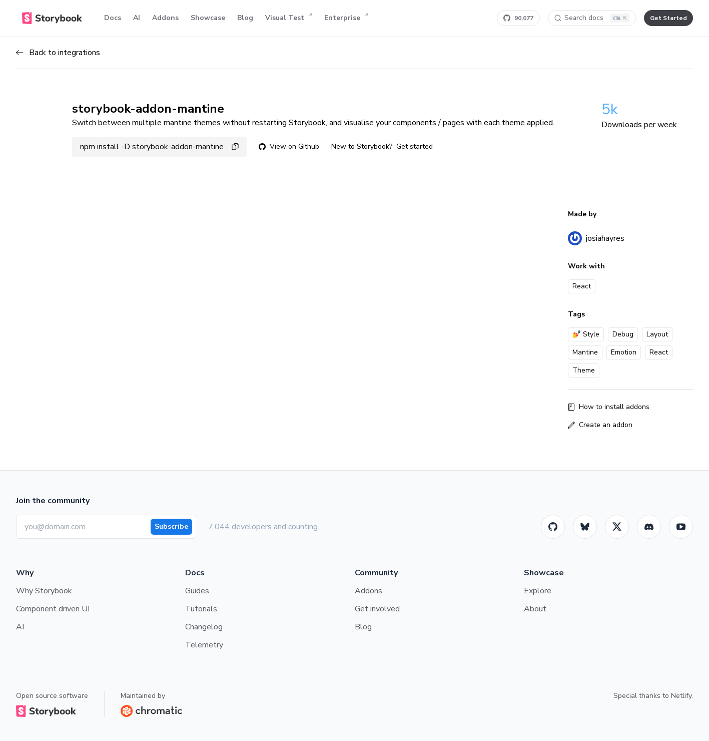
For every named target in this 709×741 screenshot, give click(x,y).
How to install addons (608, 407)
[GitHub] (553, 527)
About (535, 608)
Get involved (377, 608)
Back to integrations (58, 52)
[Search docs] (592, 18)
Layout (657, 334)
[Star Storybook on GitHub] (518, 18)
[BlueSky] (585, 527)
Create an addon (600, 425)
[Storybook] (649, 527)
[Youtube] (681, 527)
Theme (583, 370)
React (658, 352)
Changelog (204, 626)
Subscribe (171, 526)
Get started (414, 146)
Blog (245, 18)
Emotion (623, 352)
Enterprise (346, 18)
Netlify (681, 695)
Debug (622, 334)
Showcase (208, 18)
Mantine (585, 352)
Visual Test (288, 18)
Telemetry (204, 644)
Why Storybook (44, 590)
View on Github (289, 146)
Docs (112, 18)
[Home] (52, 18)
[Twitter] (617, 527)
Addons (165, 18)
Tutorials (201, 608)
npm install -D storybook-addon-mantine (159, 146)
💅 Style (585, 334)
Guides (197, 590)
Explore (537, 590)
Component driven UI (53, 608)
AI (136, 18)
